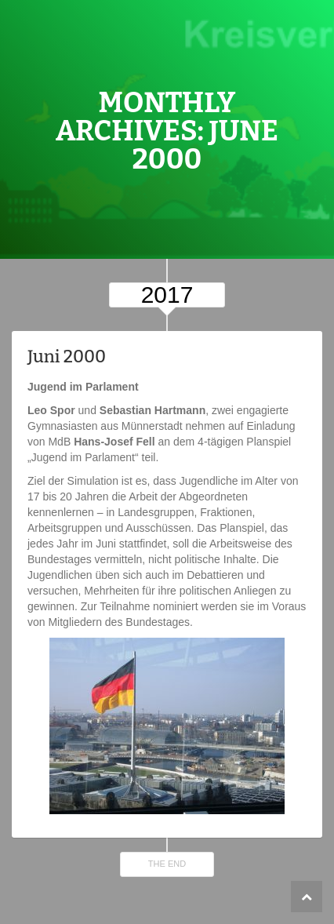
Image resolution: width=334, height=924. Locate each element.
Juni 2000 (66, 356)
